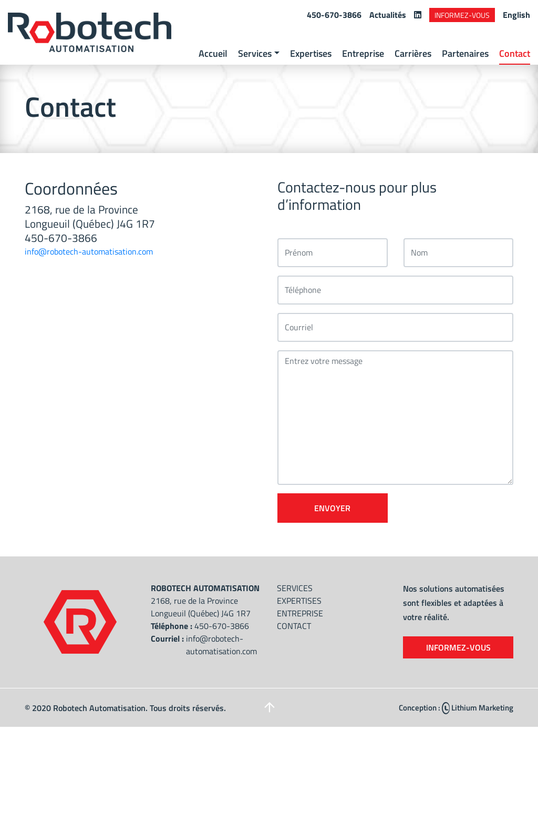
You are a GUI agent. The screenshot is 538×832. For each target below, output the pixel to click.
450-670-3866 (334, 14)
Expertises (311, 53)
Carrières (413, 53)
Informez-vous (462, 15)
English (516, 14)
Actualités (387, 14)
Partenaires (465, 53)
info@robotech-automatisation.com (89, 251)
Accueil (213, 53)
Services (255, 53)
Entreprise (363, 53)
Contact (514, 53)
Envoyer (332, 508)
